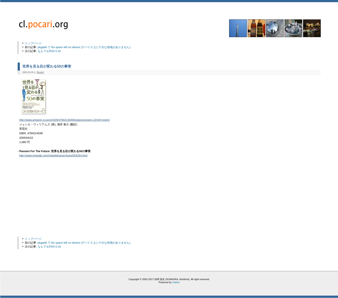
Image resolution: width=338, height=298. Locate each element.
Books (40, 72)
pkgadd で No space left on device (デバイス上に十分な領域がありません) (84, 47)
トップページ (33, 43)
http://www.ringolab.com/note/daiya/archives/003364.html (53, 155)
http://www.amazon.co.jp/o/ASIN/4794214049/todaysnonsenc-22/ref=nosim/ (64, 119)
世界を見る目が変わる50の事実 (46, 66)
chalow (176, 282)
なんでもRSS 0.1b (49, 51)
